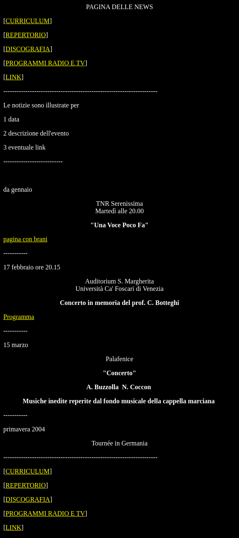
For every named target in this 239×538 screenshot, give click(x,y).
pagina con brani (25, 239)
